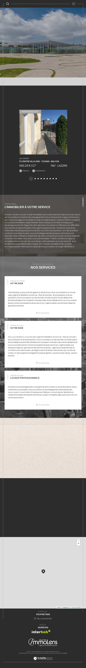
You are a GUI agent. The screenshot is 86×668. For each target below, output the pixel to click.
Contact (83, 202)
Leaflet (58, 608)
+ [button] (78, 541)
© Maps (65, 608)
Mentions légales (39, 654)
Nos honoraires (23, 654)
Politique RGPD (58, 654)
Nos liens (51, 654)
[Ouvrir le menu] (73, 4)
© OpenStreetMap (75, 608)
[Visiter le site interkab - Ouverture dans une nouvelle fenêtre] (41, 632)
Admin (46, 654)
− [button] (78, 544)
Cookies (65, 654)
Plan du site (31, 654)
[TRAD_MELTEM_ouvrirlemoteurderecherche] (7, 3)
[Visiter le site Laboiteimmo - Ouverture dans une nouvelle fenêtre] (43, 661)
